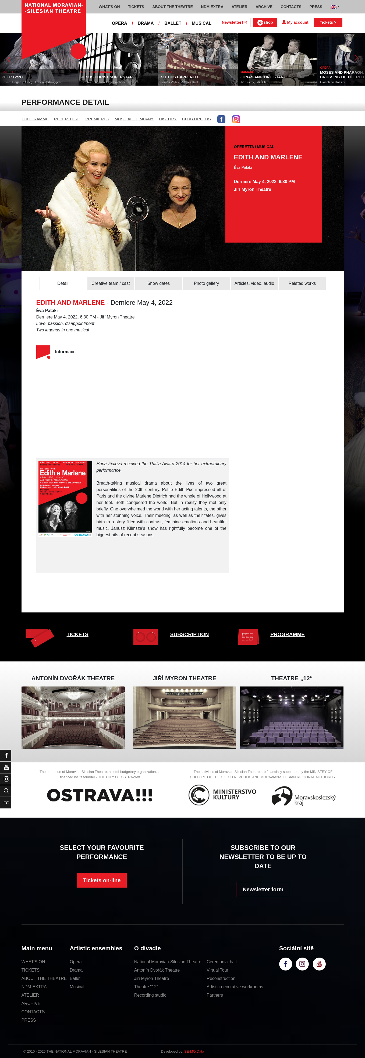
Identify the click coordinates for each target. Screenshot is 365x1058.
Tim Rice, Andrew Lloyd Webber (104, 82)
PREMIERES (97, 119)
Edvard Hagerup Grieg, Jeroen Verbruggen (32, 82)
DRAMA (146, 23)
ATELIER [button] (239, 7)
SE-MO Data (194, 1051)
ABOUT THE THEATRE (44, 978)
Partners (215, 995)
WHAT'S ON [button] (109, 7)
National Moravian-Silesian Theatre (167, 961)
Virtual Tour (217, 970)
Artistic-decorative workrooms (235, 987)
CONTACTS (33, 1012)
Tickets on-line (102, 880)
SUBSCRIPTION (189, 634)
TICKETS (77, 634)
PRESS (29, 1020)
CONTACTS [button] (291, 7)
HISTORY (168, 119)
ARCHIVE (264, 7)
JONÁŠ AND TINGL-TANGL (266, 77)
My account (295, 22)
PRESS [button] (316, 7)
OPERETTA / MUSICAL (98, 71)
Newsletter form (263, 889)
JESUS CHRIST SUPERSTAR (108, 77)
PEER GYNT (13, 77)
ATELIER (30, 995)
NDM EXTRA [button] (212, 7)
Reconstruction (221, 978)
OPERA (119, 23)
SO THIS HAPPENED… (182, 77)
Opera (75, 961)
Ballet (75, 978)
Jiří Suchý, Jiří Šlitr (254, 82)
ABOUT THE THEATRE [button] (172, 7)
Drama (76, 970)
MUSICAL (201, 23)
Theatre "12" (146, 987)
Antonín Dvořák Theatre (157, 970)
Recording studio (150, 995)
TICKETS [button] (136, 7)
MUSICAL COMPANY (134, 119)
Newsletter (234, 22)
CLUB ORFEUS (196, 119)
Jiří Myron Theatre (151, 978)
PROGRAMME (35, 119)
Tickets (328, 22)
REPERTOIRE (67, 119)
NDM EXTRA (34, 987)
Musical (77, 987)
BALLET (172, 23)
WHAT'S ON (33, 961)
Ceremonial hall (221, 961)
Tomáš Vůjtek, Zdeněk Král (180, 82)
